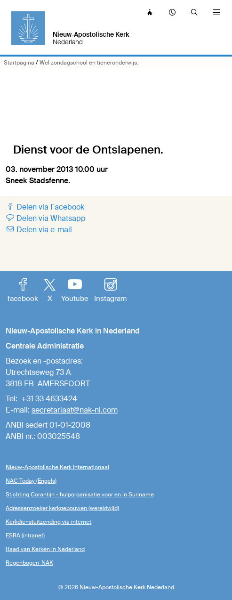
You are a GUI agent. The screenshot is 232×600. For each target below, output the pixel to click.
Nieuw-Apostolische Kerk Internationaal (57, 467)
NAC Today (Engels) (31, 481)
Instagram (110, 291)
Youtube (74, 291)
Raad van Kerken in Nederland (45, 549)
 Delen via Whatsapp (46, 218)
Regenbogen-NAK (29, 563)
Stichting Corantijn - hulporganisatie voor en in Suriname (80, 494)
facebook (23, 291)
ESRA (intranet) (25, 535)
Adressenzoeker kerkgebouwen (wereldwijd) (62, 508)
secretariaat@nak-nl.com (75, 410)
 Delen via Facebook (45, 207)
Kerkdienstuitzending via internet (48, 522)
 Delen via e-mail (39, 230)
